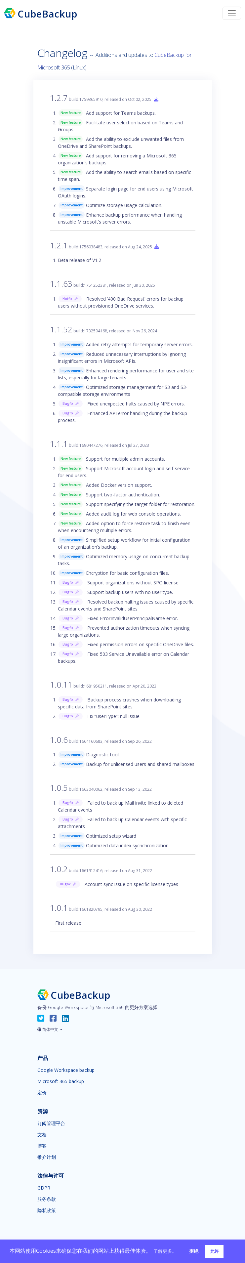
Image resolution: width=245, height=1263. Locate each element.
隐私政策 (46, 1210)
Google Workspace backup (66, 1070)
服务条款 (46, 1199)
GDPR (43, 1188)
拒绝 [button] (193, 1251)
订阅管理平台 (51, 1123)
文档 (42, 1134)
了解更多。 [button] (165, 1251)
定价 (42, 1092)
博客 (42, 1146)
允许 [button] (214, 1251)
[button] (49, 1028)
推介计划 (46, 1157)
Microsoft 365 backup (60, 1081)
